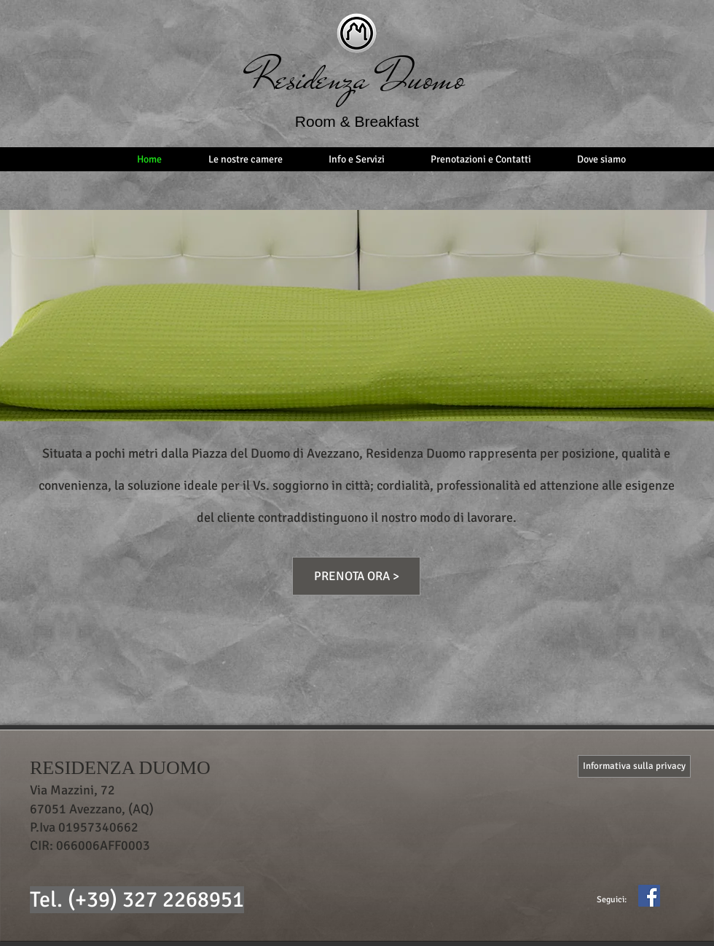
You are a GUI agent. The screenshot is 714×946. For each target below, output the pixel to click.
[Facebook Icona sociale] (649, 896)
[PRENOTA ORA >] (356, 576)
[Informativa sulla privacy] (634, 766)
